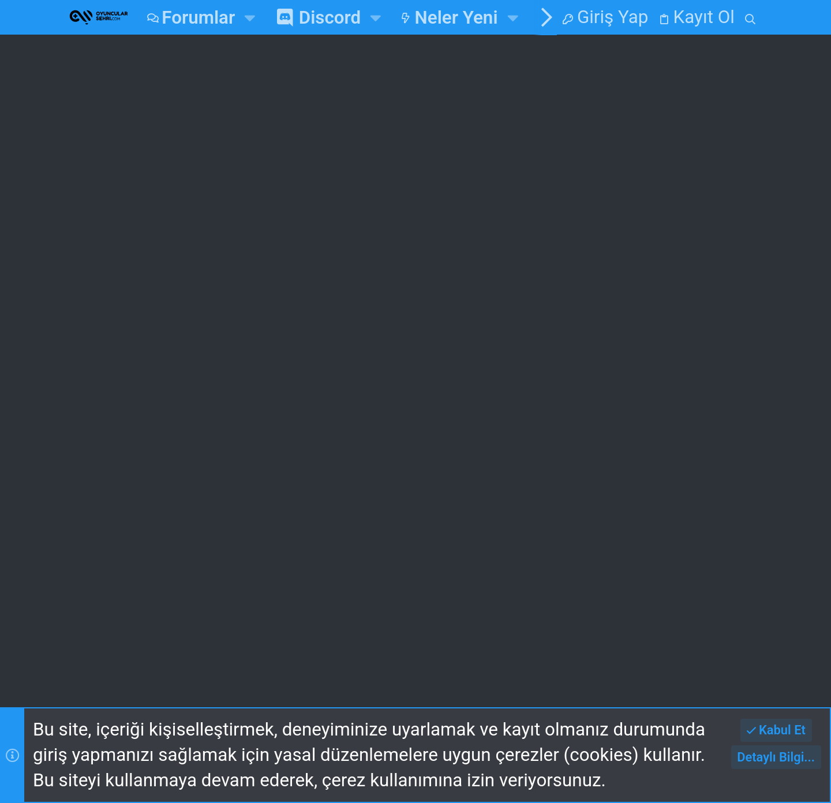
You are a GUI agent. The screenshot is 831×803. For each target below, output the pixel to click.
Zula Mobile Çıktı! (188, 163)
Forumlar (278, 460)
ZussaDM (150, 292)
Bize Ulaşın (286, 492)
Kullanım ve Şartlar (232, 647)
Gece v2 (131, 616)
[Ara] (750, 17)
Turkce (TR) (228, 616)
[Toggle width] (80, 617)
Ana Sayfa (282, 427)
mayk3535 (723, 545)
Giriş (437, 427)
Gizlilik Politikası (369, 647)
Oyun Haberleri (373, 318)
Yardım (463, 647)
